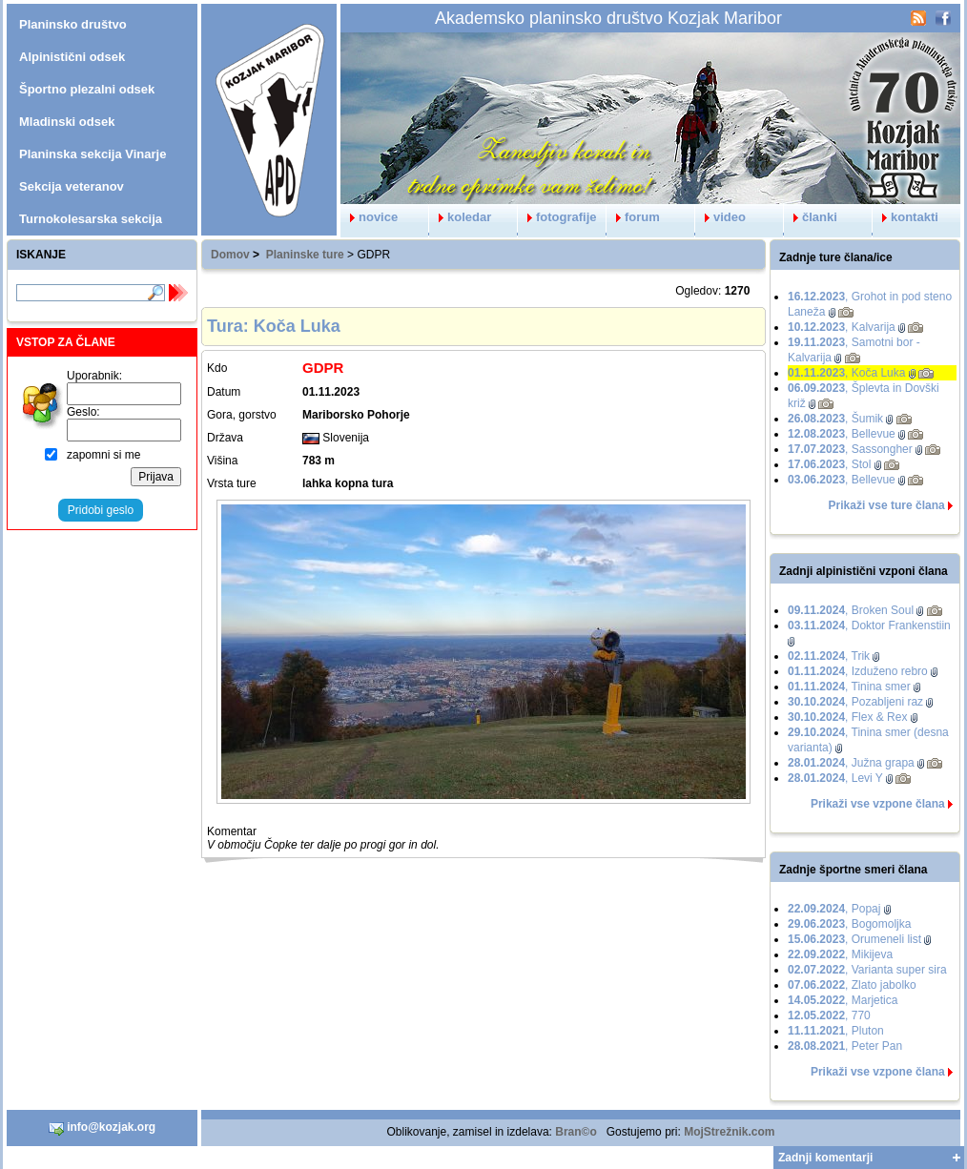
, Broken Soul (851, 610)
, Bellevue (841, 434)
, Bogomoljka (849, 924)
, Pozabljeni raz (855, 701)
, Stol (829, 464)
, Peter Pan (845, 1046)
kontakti (905, 217)
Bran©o (576, 1131)
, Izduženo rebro (858, 671)
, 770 (829, 1015)
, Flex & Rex (847, 717)
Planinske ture (305, 254)
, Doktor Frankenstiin (869, 625)
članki (810, 217)
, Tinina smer (849, 686)
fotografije (557, 217)
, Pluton (836, 1030)
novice (369, 217)
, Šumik (835, 418)
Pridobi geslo (101, 510)
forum (633, 217)
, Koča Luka (846, 372)
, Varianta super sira (867, 969)
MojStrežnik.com (729, 1131)
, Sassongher (850, 449)
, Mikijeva (840, 954)
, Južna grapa (851, 762)
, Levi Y (835, 778)
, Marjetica (842, 1000)
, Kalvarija (841, 327)
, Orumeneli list (854, 939)
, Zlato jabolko (852, 985)
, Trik (829, 656)
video (720, 217)
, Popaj (834, 908)
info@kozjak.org (102, 1128)
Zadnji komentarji (825, 1157)
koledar (460, 217)
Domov (230, 254)
